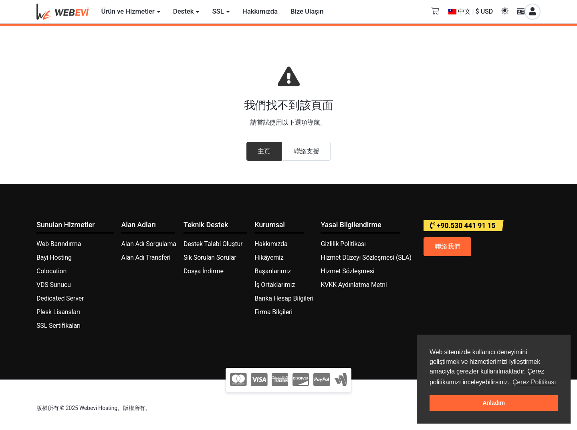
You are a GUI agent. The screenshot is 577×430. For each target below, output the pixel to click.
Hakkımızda (270, 244)
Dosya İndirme (204, 271)
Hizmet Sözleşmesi (347, 271)
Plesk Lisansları (58, 312)
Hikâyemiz (268, 257)
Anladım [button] (493, 403)
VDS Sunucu (53, 285)
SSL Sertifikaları (58, 325)
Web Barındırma (58, 244)
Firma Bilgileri (273, 312)
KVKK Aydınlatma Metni (354, 285)
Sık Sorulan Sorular (210, 257)
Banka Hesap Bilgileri (283, 298)
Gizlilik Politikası (343, 244)
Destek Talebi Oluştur (213, 244)
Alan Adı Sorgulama (148, 244)
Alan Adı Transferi (145, 257)
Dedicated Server (60, 298)
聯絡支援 (306, 151)
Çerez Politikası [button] (534, 382)
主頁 (264, 151)
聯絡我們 (447, 246)
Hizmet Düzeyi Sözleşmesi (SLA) (366, 257)
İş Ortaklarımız (274, 285)
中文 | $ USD (470, 11)
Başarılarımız (272, 271)
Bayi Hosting (54, 257)
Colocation (51, 271)
